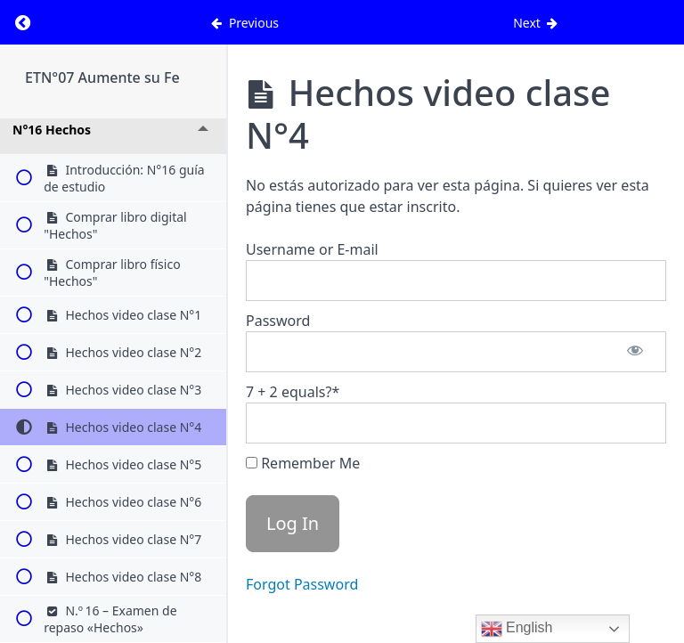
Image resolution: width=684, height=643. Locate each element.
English (517, 628)
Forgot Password (302, 584)
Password (278, 320)
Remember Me (303, 463)
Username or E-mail (312, 249)
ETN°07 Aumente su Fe (102, 77)
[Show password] (635, 351)
